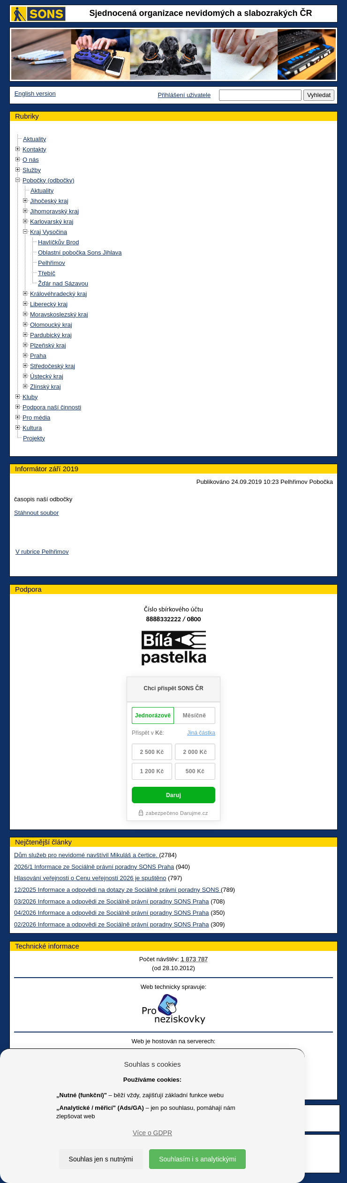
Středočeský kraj (52, 365)
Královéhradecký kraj (58, 293)
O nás (31, 159)
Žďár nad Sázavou (63, 283)
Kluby (30, 396)
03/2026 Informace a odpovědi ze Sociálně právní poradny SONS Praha (111, 901)
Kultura (32, 427)
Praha (38, 355)
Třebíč (46, 273)
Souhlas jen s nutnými (101, 1159)
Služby (32, 169)
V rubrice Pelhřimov (41, 551)
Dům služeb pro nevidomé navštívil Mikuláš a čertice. (86, 855)
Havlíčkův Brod (58, 242)
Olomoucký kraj (51, 324)
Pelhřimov (51, 262)
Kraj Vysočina (48, 231)
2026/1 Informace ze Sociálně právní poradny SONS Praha (94, 866)
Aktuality (34, 139)
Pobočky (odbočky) (49, 180)
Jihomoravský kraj (54, 211)
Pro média (36, 417)
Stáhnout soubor (36, 512)
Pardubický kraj (51, 335)
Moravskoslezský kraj (59, 314)
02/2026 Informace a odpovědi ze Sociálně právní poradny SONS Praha (111, 924)
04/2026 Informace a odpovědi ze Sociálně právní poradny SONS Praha (111, 912)
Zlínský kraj (45, 386)
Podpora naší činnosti (52, 407)
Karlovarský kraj (51, 221)
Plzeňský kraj (48, 345)
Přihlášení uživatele (184, 94)
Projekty (34, 438)
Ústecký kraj (46, 376)
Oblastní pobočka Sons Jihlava (80, 252)
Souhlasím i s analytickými (197, 1159)
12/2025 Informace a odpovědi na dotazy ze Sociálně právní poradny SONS (117, 889)
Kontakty (34, 149)
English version (35, 93)
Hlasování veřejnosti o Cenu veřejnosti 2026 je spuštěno (90, 878)
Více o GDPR (152, 1133)
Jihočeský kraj (49, 200)
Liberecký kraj (49, 304)
